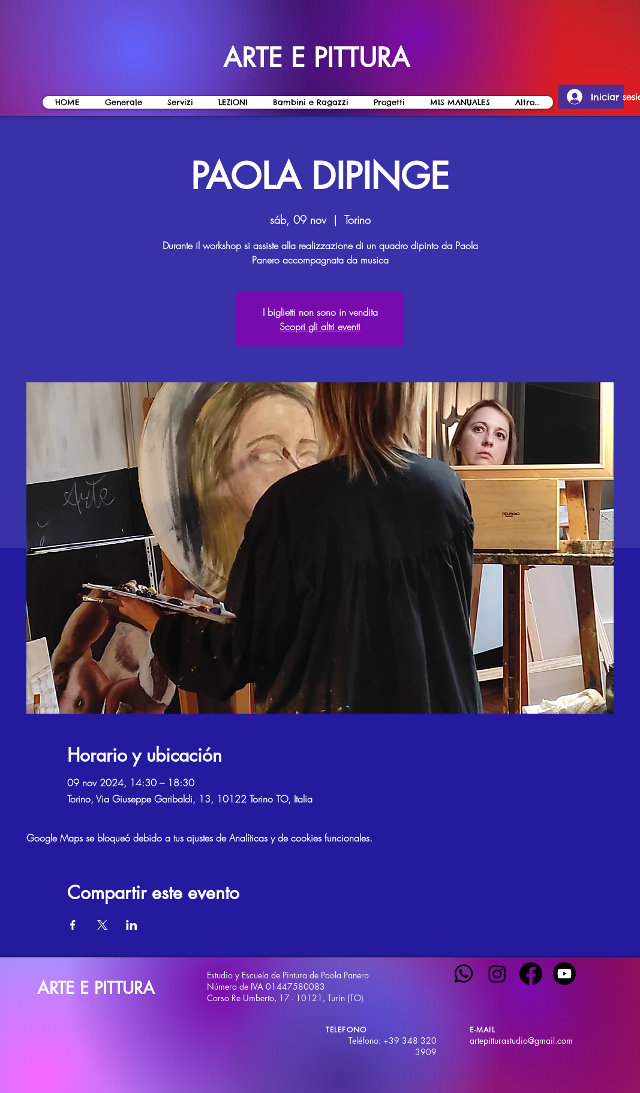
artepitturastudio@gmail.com (521, 1040)
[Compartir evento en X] (102, 925)
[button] (233, 102)
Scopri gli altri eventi (320, 326)
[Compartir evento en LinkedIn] (131, 925)
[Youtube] (564, 973)
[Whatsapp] (463, 973)
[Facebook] (530, 973)
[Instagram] (497, 973)
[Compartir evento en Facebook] (73, 925)
